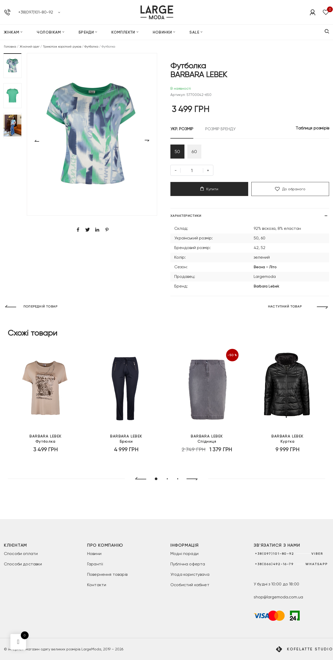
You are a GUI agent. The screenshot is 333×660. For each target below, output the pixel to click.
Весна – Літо (265, 267)
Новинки (162, 32)
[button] (12, 65)
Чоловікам (49, 32)
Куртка (287, 438)
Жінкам (11, 32)
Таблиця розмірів (312, 128)
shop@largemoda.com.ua (278, 596)
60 (194, 151)
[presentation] (138, 479)
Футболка (91, 46)
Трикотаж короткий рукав (62, 46)
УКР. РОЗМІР (181, 128)
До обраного (290, 189)
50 (177, 151)
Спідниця (207, 438)
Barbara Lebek (266, 286)
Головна (10, 46)
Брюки (126, 438)
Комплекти (123, 32)
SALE (194, 32)
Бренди (86, 32)
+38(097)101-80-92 (35, 12)
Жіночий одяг (30, 46)
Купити (209, 189)
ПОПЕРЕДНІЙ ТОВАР (40, 306)
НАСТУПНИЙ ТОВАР (285, 306)
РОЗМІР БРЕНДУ (220, 128)
